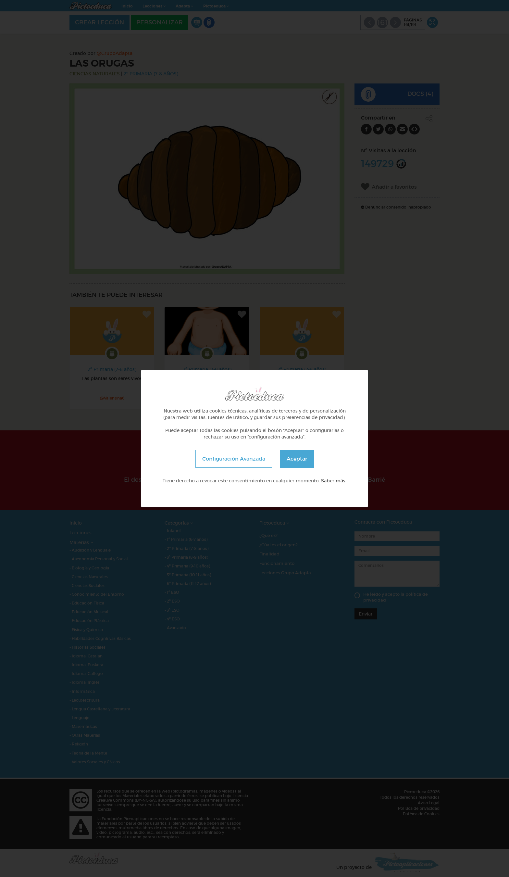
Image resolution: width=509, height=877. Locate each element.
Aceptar (297, 458)
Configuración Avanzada (233, 458)
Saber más (333, 481)
